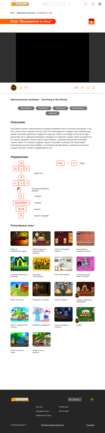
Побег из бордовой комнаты (63, 262)
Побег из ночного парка (19, 363)
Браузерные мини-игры (26, 13)
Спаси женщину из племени (63, 338)
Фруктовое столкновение (42, 287)
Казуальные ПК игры (43, 415)
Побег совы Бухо (19, 312)
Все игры (39, 407)
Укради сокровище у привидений (85, 313)
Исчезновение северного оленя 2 (85, 262)
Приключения (25, 129)
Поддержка (90, 425)
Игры (12, 13)
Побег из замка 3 (63, 312)
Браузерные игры (42, 411)
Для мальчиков (79, 129)
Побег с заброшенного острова (19, 338)
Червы (85, 337)
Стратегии (53, 134)
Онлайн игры (63, 407)
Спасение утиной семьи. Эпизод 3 (85, 287)
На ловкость (43, 129)
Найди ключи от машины (42, 363)
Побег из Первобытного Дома (19, 262)
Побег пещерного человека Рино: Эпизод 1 (42, 263)
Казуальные (60, 129)
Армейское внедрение (42, 337)
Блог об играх (64, 411)
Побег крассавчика (63, 286)
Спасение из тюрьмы (42, 312)
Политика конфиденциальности (52, 425)
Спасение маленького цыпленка (19, 287)
